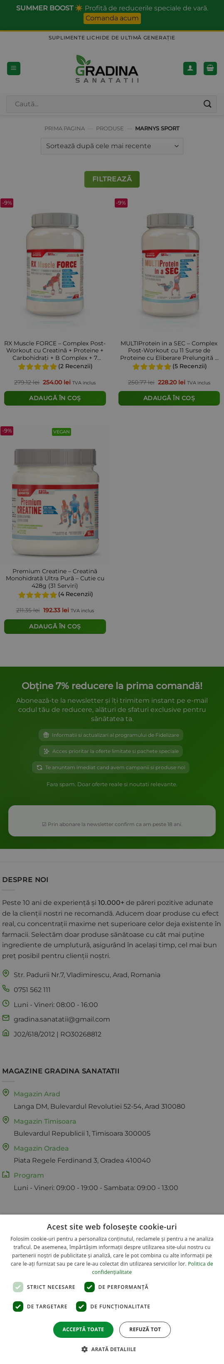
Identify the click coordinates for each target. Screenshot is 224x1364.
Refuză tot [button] (145, 1329)
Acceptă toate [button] (83, 1329)
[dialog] (112, 1289)
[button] (112, 1349)
